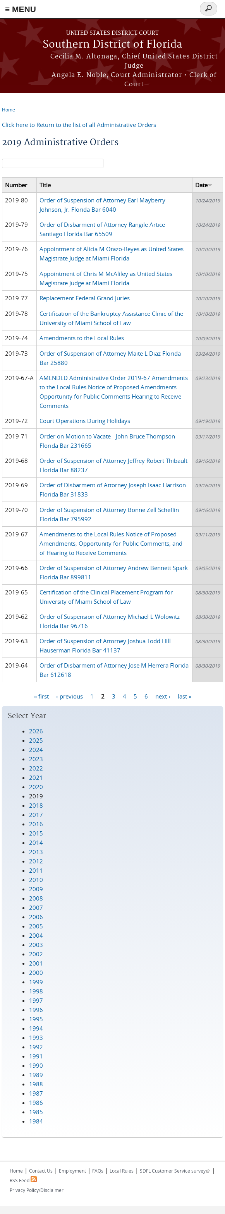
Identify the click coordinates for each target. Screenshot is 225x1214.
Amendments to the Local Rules (82, 338)
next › (162, 696)
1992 (36, 1047)
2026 (36, 731)
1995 (36, 1019)
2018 (36, 805)
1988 (36, 1084)
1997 (36, 1000)
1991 (36, 1056)
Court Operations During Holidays (85, 421)
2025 (36, 740)
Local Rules (122, 1171)
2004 (36, 935)
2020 (36, 787)
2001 (36, 963)
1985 (36, 1112)
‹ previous (69, 696)
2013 (36, 852)
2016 (36, 824)
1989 (36, 1075)
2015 (36, 833)
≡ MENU (20, 9)
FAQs (97, 1171)
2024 (36, 749)
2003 (36, 945)
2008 (36, 898)
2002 (36, 954)
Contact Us (41, 1171)
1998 (36, 991)
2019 (36, 796)
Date (204, 185)
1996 (36, 1010)
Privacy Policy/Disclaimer (37, 1190)
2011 (36, 870)
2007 (36, 907)
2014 (36, 842)
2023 (36, 759)
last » (184, 696)
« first (41, 696)
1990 (36, 1065)
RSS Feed (23, 1180)
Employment (72, 1171)
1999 (36, 982)
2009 (36, 889)
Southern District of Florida (112, 44)
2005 (36, 926)
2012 (36, 861)
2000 (36, 972)
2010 (36, 880)
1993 (36, 1037)
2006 (36, 917)
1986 (36, 1102)
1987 (36, 1093)
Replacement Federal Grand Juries (85, 298)
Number (16, 185)
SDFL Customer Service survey (175, 1171)
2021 (36, 777)
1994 (36, 1028)
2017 (36, 814)
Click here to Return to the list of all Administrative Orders (79, 124)
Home (8, 109)
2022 (36, 768)
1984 (36, 1121)
